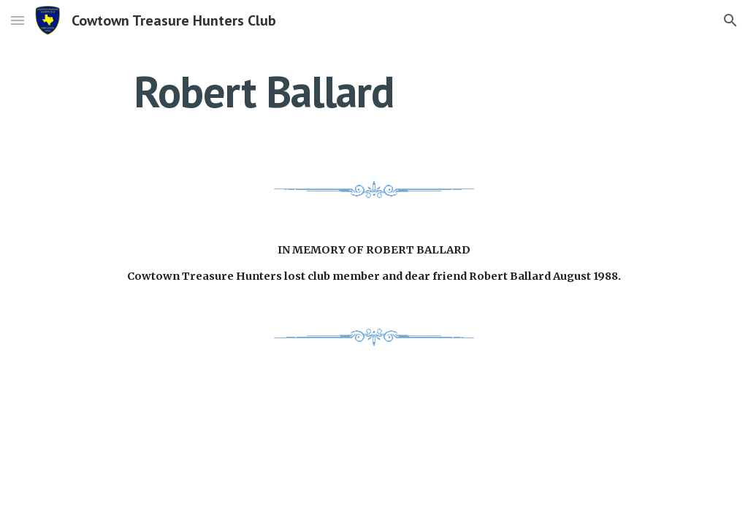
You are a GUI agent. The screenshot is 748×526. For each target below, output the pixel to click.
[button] (17, 20)
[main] (264, 91)
